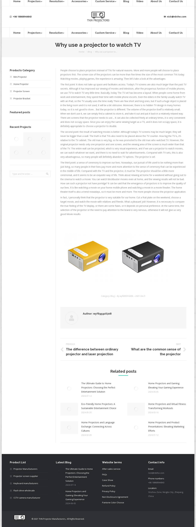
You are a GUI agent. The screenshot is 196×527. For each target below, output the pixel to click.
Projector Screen (21, 91)
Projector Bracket (21, 98)
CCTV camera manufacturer (26, 497)
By (125, 296)
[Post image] (69, 388)
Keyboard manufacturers (25, 483)
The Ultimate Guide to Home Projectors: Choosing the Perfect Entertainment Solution (98, 387)
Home (81, 51)
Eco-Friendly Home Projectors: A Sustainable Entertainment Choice (98, 406)
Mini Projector (20, 76)
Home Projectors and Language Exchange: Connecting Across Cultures (98, 426)
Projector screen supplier (25, 476)
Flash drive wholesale (24, 490)
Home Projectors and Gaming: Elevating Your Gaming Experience (165, 385)
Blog (90, 51)
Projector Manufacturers (25, 468)
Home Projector (21, 84)
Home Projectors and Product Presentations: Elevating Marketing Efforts (166, 426)
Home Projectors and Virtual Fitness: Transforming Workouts (167, 406)
